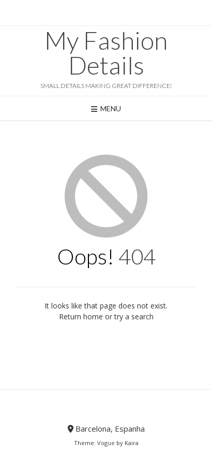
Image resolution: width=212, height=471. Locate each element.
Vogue (106, 443)
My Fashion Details (106, 53)
